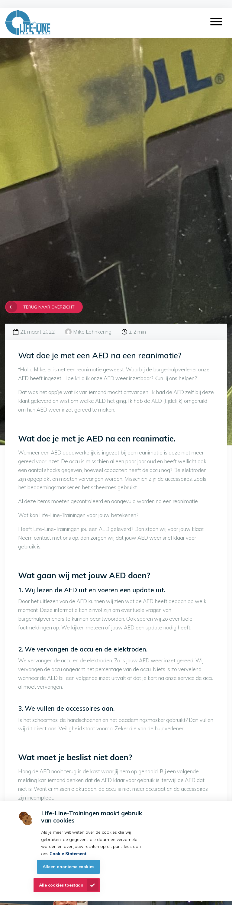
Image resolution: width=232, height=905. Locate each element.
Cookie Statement (68, 853)
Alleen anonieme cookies (68, 866)
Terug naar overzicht (49, 306)
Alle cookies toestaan (61, 885)
